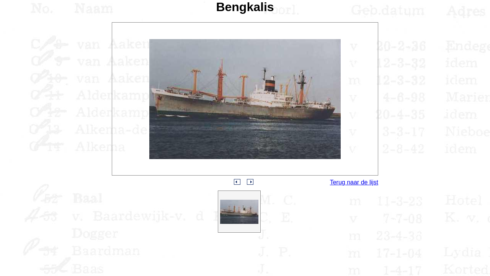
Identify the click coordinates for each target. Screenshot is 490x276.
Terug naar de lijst (354, 182)
